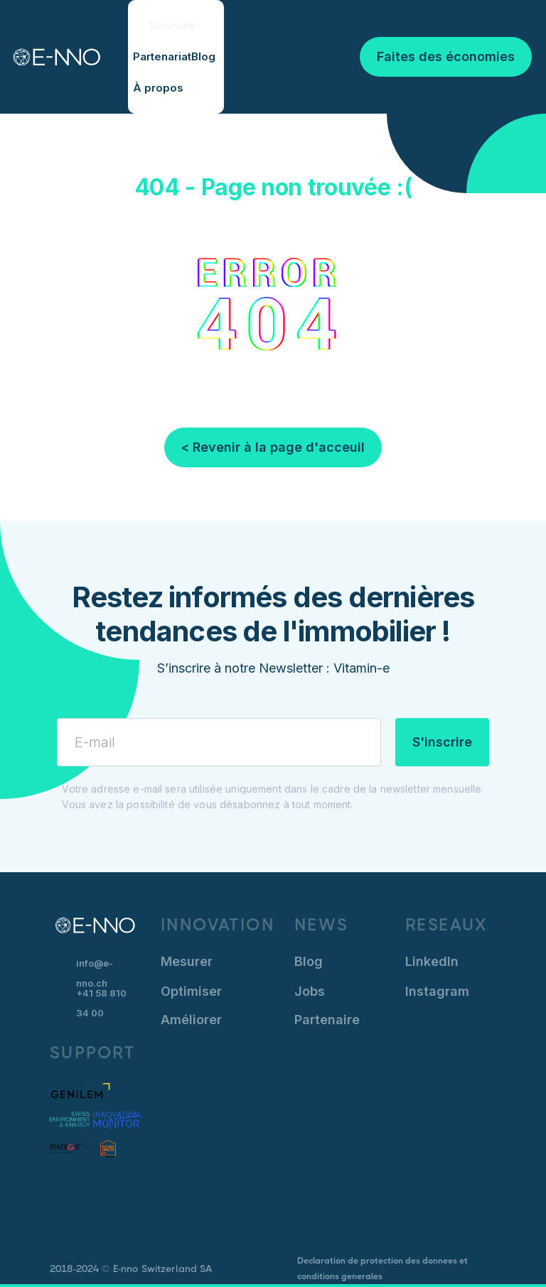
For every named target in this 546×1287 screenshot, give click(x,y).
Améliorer (191, 1019)
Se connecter (317, 56)
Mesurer (187, 961)
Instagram (437, 991)
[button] (176, 25)
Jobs (309, 991)
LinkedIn (432, 961)
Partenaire (327, 1019)
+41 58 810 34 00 (101, 1003)
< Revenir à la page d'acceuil (273, 447)
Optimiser (191, 991)
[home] (50, 57)
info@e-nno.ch (94, 965)
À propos (158, 87)
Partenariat (162, 56)
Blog (203, 56)
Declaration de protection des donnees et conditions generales (382, 1268)
